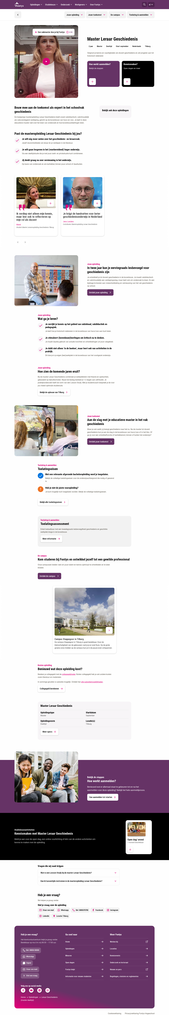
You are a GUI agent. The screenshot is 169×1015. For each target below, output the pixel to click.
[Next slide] (25, 242)
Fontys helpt (84, 969)
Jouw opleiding (72, 15)
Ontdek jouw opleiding (100, 292)
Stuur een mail (46, 910)
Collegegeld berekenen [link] (51, 688)
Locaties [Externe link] (129, 948)
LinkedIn (44, 916)
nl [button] (151, 4)
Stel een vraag (30, 975)
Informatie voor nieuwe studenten (84, 976)
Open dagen (84, 962)
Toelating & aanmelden (138, 15)
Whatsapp (63, 910)
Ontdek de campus (49, 576)
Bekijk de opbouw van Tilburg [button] (54, 392)
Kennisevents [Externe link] (129, 955)
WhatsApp (28, 956)
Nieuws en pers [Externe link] (129, 969)
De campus (115, 15)
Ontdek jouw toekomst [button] (100, 441)
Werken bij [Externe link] (129, 941)
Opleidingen (84, 948)
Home (84, 941)
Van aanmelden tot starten (102, 797)
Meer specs (49, 731)
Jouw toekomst (95, 15)
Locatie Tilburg (60, 916)
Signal (27, 963)
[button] (144, 4)
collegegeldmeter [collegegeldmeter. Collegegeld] (68, 674)
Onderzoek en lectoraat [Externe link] (129, 962)
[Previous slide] (17, 242)
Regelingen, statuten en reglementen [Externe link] (129, 976)
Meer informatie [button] (51, 538)
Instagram (112, 910)
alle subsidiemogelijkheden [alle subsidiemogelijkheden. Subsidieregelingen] (92, 682)
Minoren (84, 955)
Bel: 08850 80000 (31, 950)
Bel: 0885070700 (80, 910)
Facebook (97, 910)
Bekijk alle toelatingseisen (53, 502)
